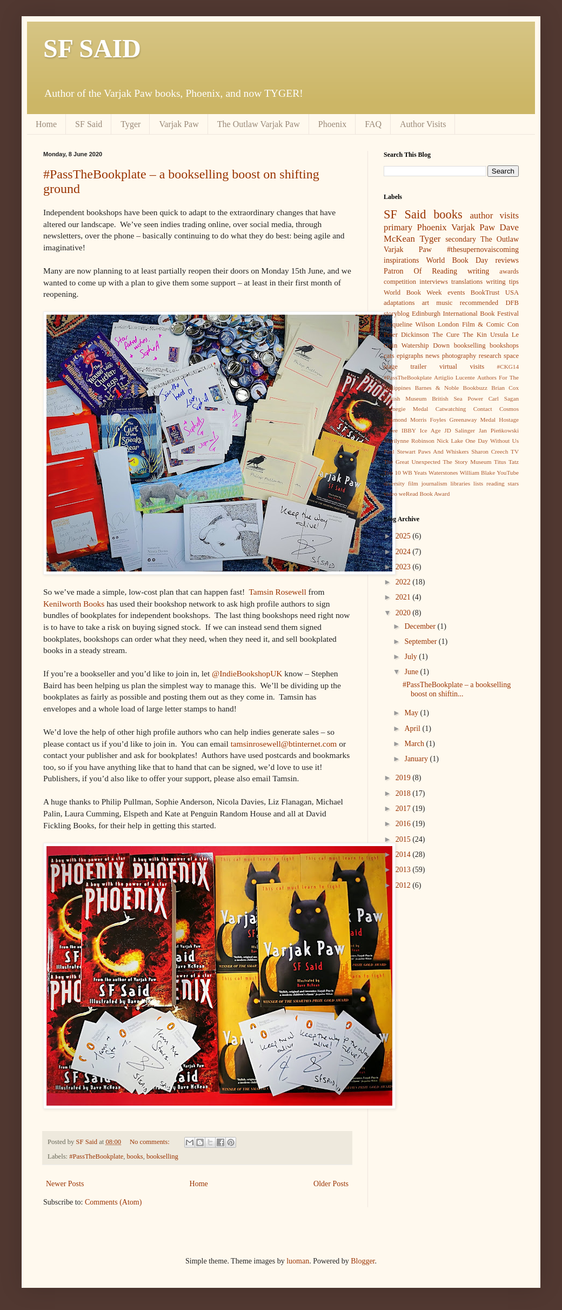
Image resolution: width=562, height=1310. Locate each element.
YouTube (508, 472)
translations (467, 281)
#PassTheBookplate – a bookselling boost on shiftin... (457, 689)
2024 (404, 552)
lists (478, 483)
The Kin (475, 334)
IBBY (409, 430)
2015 (404, 839)
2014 (404, 854)
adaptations (399, 303)
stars (513, 483)
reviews (507, 260)
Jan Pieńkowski (499, 430)
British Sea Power (457, 398)
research (490, 356)
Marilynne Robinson (409, 440)
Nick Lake (450, 440)
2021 (404, 597)
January (417, 759)
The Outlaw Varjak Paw (258, 124)
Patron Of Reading (420, 271)
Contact (482, 408)
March (415, 744)
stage (391, 366)
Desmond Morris (405, 419)
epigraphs (410, 356)
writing (478, 271)
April (413, 728)
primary (398, 227)
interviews (433, 281)
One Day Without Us (492, 440)
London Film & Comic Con (478, 324)
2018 (404, 793)
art (425, 303)
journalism (434, 483)
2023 (404, 567)
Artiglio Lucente (454, 377)
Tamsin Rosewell (277, 591)
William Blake (477, 472)
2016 (404, 824)
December (420, 626)
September (421, 641)
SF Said (88, 124)
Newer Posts (65, 1184)
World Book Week (413, 292)
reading (495, 483)
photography (459, 356)
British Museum (405, 398)
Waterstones (443, 472)
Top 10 (392, 472)
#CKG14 (508, 366)
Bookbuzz (475, 387)
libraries (460, 483)
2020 (404, 613)
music (444, 303)
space (511, 356)
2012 (404, 885)
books (135, 1156)
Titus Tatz (506, 461)
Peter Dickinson (406, 334)
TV (515, 451)
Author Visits (423, 124)
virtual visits (461, 366)
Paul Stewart (400, 451)
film (413, 483)
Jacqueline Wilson (409, 324)
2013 (404, 870)
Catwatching (451, 408)
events (456, 292)
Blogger (362, 1261)
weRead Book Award (424, 493)
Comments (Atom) (113, 1202)
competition (400, 281)
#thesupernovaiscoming (483, 249)
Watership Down (426, 345)
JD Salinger (459, 430)
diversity (394, 483)
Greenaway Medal (473, 419)
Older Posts (331, 1184)
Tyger (130, 124)
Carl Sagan (504, 398)
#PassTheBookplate (96, 1156)
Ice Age (430, 430)
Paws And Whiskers (443, 451)
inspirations (401, 260)
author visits (494, 215)
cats (389, 356)
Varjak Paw (178, 124)
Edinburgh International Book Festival (465, 313)
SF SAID (92, 48)
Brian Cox (505, 387)
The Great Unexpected (412, 461)
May (412, 713)
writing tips (502, 281)
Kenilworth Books (73, 603)
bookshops (504, 345)
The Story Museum (467, 461)
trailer (418, 366)
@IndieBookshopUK (247, 673)
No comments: (150, 1142)
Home (46, 124)
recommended (479, 303)
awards (509, 271)
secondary (460, 239)
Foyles (438, 419)
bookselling (162, 1156)
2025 (404, 536)
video (390, 493)
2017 (404, 808)
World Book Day (457, 260)
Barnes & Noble (437, 387)
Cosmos (509, 408)
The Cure (445, 334)
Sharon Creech (489, 451)
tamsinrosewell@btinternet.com (284, 743)
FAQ (373, 124)
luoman (297, 1261)
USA (512, 292)
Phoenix (332, 124)
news (432, 356)
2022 (404, 582)
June (412, 672)
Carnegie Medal (406, 408)
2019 (404, 778)
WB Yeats (415, 472)
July (411, 657)
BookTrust (485, 292)
